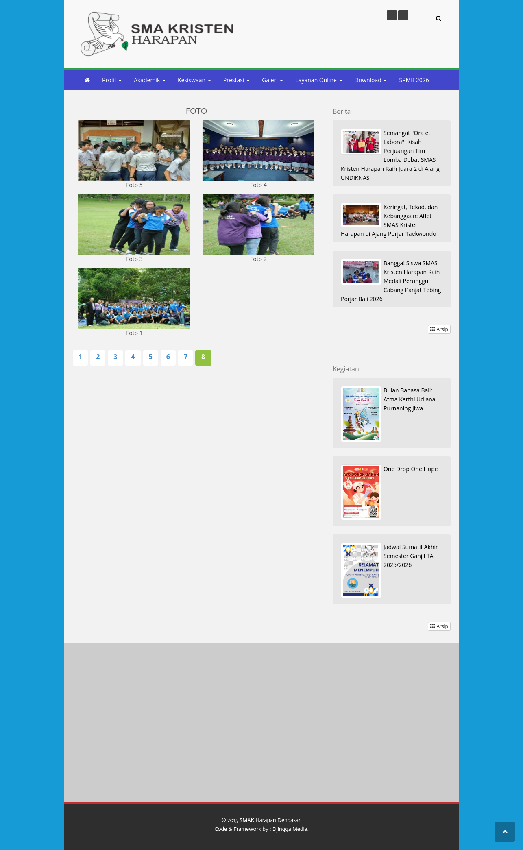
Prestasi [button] (236, 80)
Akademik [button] (150, 80)
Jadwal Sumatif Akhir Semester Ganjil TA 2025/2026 (411, 556)
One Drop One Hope (411, 469)
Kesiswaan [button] (194, 80)
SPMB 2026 (414, 80)
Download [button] (371, 80)
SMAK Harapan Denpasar (270, 820)
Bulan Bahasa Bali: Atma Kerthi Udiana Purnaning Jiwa (410, 399)
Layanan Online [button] (318, 80)
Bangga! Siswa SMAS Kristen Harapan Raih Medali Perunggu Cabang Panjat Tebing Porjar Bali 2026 (391, 281)
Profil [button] (112, 80)
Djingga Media (289, 829)
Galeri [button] (272, 80)
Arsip (439, 329)
